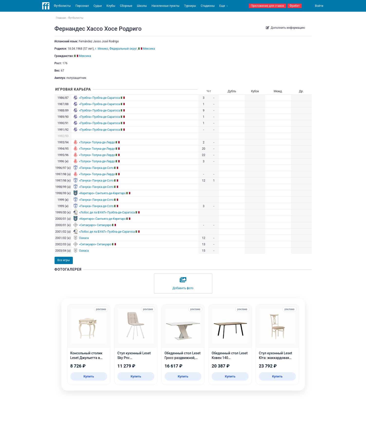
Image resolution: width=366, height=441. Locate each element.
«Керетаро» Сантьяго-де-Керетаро (102, 193)
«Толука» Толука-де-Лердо (97, 142)
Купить (89, 376)
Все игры (63, 260)
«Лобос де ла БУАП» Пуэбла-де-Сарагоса (107, 212)
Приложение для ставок (267, 6)
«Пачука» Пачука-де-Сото (96, 168)
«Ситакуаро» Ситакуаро (95, 225)
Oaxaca (84, 238)
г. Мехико (101, 48)
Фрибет (295, 6)
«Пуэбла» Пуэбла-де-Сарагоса (99, 98)
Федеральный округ (123, 48)
